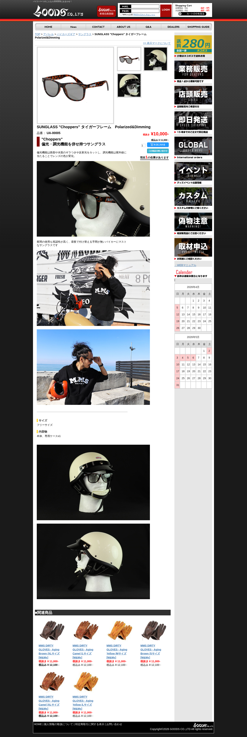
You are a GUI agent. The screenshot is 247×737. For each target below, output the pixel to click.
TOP (37, 34)
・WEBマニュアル (185, 265)
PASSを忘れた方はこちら (144, 15)
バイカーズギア (66, 34)
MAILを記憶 (126, 15)
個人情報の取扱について (58, 724)
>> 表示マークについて (157, 43)
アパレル (48, 34)
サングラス (84, 34)
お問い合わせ (114, 724)
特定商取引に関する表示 (89, 724)
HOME (38, 724)
